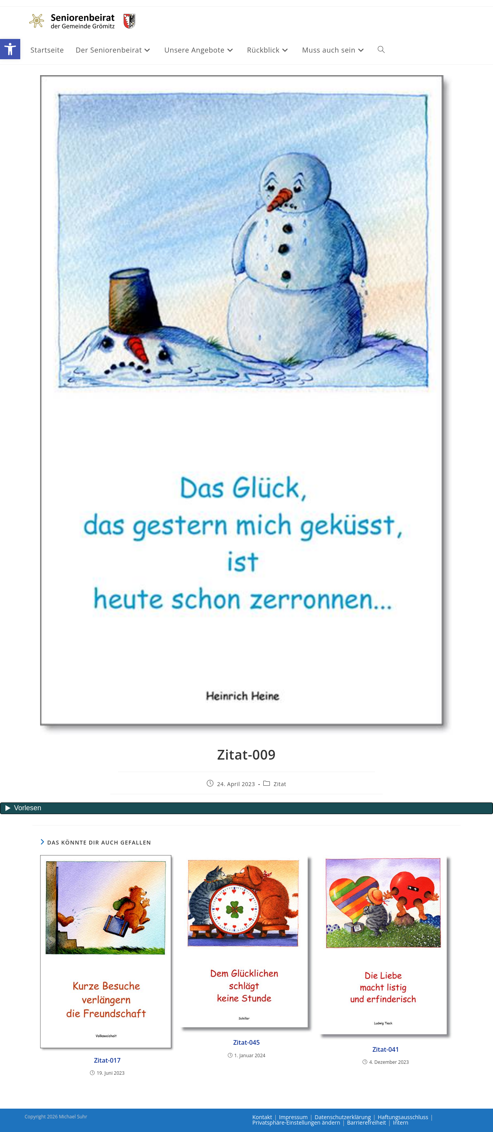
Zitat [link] (280, 784)
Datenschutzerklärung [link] (343, 1117)
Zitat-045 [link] (246, 1042)
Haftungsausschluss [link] (403, 1117)
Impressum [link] (293, 1117)
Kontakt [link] (262, 1117)
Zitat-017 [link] (107, 1060)
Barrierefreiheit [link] (366, 1122)
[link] (10, 49)
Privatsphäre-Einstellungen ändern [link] (296, 1122)
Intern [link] (400, 1122)
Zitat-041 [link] (385, 1049)
